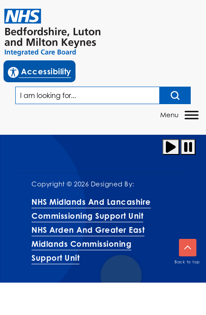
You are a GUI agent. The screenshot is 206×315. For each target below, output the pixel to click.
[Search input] (175, 95)
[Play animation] (171, 147)
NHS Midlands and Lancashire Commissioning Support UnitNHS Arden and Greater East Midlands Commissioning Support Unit (91, 229)
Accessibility (41, 70)
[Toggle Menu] (192, 115)
